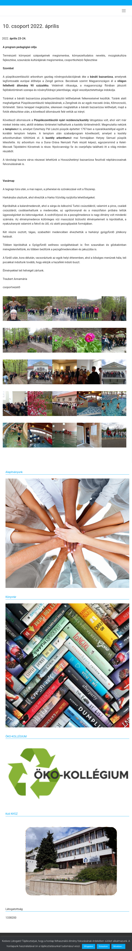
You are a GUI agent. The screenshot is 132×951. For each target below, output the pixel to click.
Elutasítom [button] (103, 946)
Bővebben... (118, 946)
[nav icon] (123, 10)
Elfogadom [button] (88, 946)
